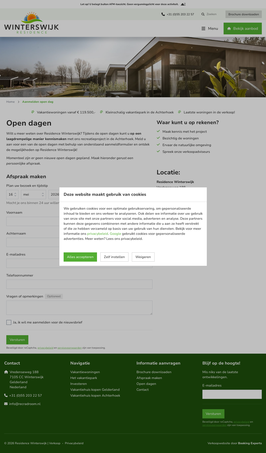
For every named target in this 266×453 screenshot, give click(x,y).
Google (115, 233)
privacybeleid (97, 233)
